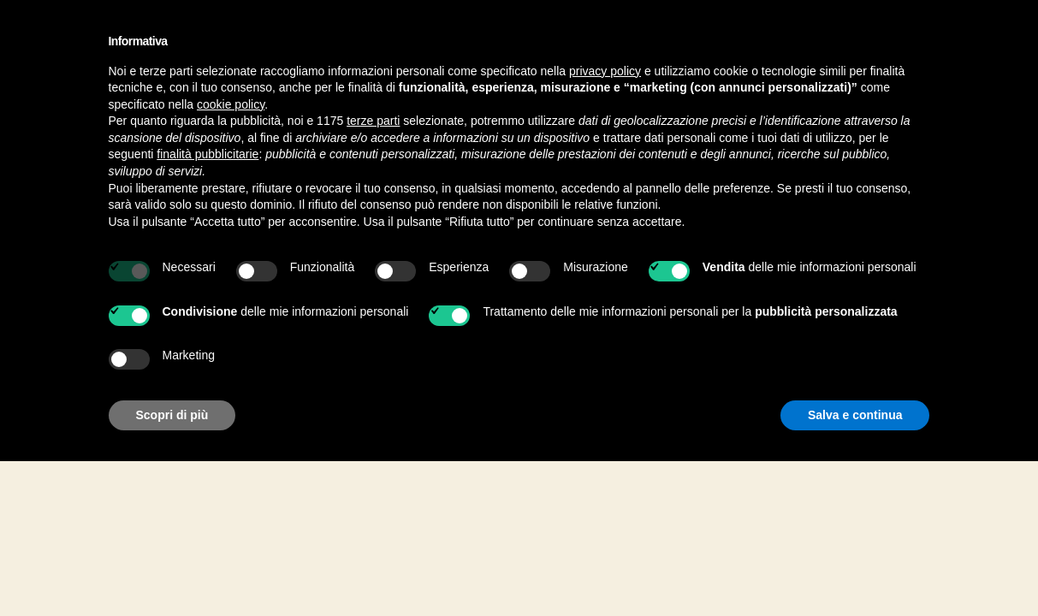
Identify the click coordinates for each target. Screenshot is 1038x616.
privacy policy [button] (605, 71)
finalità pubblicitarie (207, 154)
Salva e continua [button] (855, 415)
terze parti (373, 120)
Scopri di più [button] (172, 415)
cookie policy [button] (230, 104)
